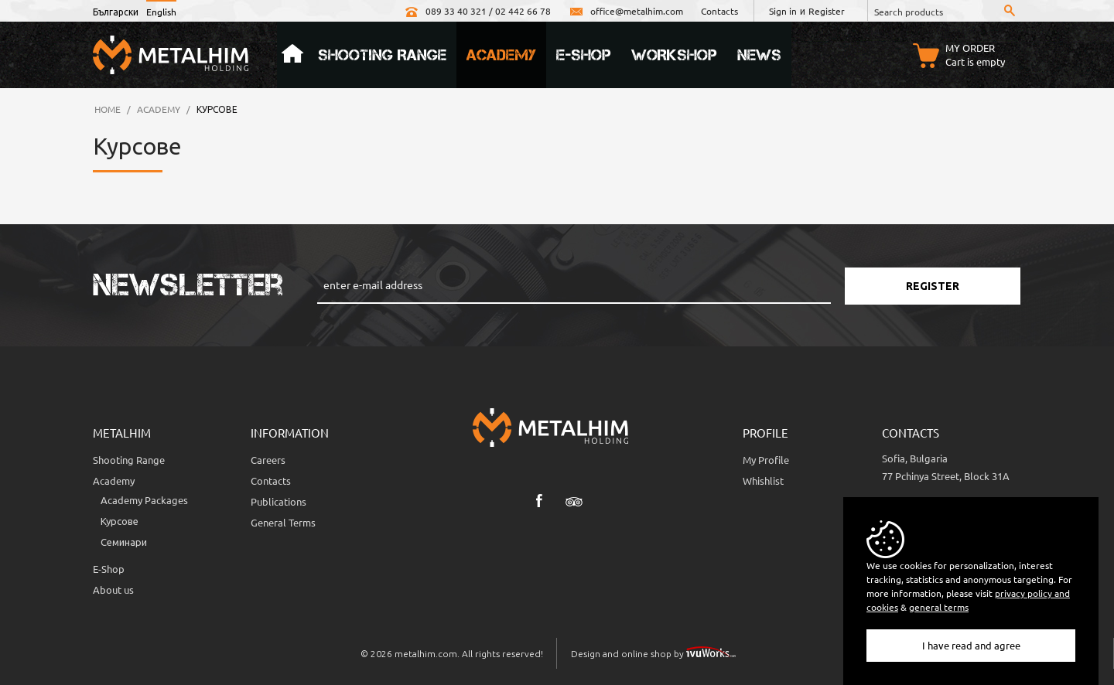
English (161, 11)
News (759, 54)
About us (113, 589)
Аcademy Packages (144, 499)
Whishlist (763, 480)
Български (115, 11)
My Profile (766, 459)
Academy (501, 54)
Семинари (124, 541)
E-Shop (109, 568)
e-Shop (583, 54)
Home (292, 55)
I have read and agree (971, 645)
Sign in (783, 11)
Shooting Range (382, 54)
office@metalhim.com (626, 11)
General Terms (283, 522)
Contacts (719, 11)
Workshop (674, 54)
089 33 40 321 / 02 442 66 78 (477, 11)
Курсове (119, 520)
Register (826, 11)
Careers (268, 459)
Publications (278, 501)
